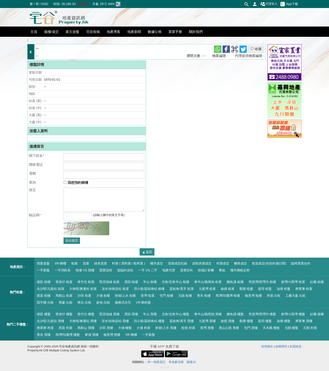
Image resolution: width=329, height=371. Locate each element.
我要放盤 (43, 263)
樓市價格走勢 (239, 270)
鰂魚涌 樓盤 (235, 314)
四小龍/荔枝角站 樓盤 (149, 321)
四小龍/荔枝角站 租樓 (149, 289)
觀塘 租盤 (246, 289)
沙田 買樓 (106, 328)
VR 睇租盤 (143, 302)
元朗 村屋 (310, 328)
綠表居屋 (100, 263)
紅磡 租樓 (317, 282)
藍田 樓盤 (265, 321)
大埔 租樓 (103, 295)
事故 (222, 270)
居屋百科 (186, 270)
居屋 (86, 263)
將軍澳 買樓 (303, 321)
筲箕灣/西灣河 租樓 (262, 282)
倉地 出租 (103, 302)
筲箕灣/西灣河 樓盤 (262, 314)
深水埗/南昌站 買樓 (115, 321)
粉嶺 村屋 (188, 328)
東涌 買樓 (91, 334)
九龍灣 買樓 (207, 321)
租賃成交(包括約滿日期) (269, 263)
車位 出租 (84, 302)
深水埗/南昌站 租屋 (115, 289)
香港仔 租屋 (64, 282)
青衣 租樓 (204, 295)
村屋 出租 (274, 295)
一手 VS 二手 (147, 270)
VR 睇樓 (60, 263)
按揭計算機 (206, 270)
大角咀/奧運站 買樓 (83, 321)
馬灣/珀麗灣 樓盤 (68, 334)
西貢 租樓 (43, 295)
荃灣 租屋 (147, 295)
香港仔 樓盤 (64, 314)
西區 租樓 (131, 282)
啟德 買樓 (227, 321)
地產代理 (168, 270)
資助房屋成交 (201, 263)
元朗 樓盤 (291, 328)
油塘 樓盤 (283, 321)
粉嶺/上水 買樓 (165, 328)
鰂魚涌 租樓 (235, 282)
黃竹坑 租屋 (85, 282)
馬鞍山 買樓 (85, 328)
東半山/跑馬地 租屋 (208, 282)
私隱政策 (296, 346)
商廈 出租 (65, 302)
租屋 (74, 263)
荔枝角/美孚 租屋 (182, 289)
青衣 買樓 (43, 334)
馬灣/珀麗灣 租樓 (228, 295)
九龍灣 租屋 (207, 289)
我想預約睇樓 (76, 182)
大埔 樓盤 (125, 328)
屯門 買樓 (251, 328)
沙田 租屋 (84, 295)
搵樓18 (191, 362)
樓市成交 (156, 263)
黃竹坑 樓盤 (85, 314)
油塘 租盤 (283, 289)
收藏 (256, 49)
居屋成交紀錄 (177, 263)
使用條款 (267, 346)
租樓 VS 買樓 (85, 270)
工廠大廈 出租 (295, 295)
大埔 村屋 (143, 328)
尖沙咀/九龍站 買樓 (50, 321)
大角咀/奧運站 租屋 (83, 289)
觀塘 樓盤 (246, 321)
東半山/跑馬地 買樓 (208, 314)
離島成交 (240, 263)
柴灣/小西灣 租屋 (293, 282)
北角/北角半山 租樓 (175, 282)
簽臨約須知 (125, 270)
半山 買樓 (150, 314)
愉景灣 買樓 (111, 334)
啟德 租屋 (227, 289)
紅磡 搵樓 (317, 314)
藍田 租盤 (265, 289)
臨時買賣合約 (300, 263)
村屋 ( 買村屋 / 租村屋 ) (128, 263)
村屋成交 (222, 263)
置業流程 (105, 270)
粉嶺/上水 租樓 (125, 295)
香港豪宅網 (176, 362)
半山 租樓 (150, 282)
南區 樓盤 (43, 314)
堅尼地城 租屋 (109, 282)
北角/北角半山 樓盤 (175, 314)
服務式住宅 (123, 302)
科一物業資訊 (156, 362)
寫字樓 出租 (45, 302)
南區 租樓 (43, 282)
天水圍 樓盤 (271, 328)
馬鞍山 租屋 (64, 295)
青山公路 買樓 (229, 328)
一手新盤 (43, 270)
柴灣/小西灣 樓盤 (293, 314)
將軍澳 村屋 (45, 328)
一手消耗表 (63, 270)
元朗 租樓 (185, 295)
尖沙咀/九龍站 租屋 (50, 289)
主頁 (33, 32)
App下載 (289, 4)
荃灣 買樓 (207, 328)
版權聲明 (281, 346)
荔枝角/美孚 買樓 (182, 321)
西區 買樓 (131, 314)
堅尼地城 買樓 (109, 314)
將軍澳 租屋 (303, 289)
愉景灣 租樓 (253, 295)
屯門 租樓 (166, 295)
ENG (44, 4)
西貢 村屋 (65, 328)
